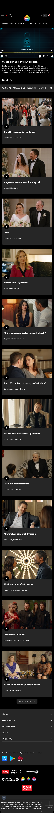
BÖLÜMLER (6, 88)
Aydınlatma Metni (14, 806)
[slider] (27, 52)
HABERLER (42, 88)
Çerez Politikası (27, 804)
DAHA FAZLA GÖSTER (27, 701)
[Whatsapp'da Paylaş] (10, 80)
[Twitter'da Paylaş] (7, 80)
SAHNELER (31, 88)
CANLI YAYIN (8, 15)
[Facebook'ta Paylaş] (3, 80)
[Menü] (2, 15)
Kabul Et (48, 807)
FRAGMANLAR (19, 88)
